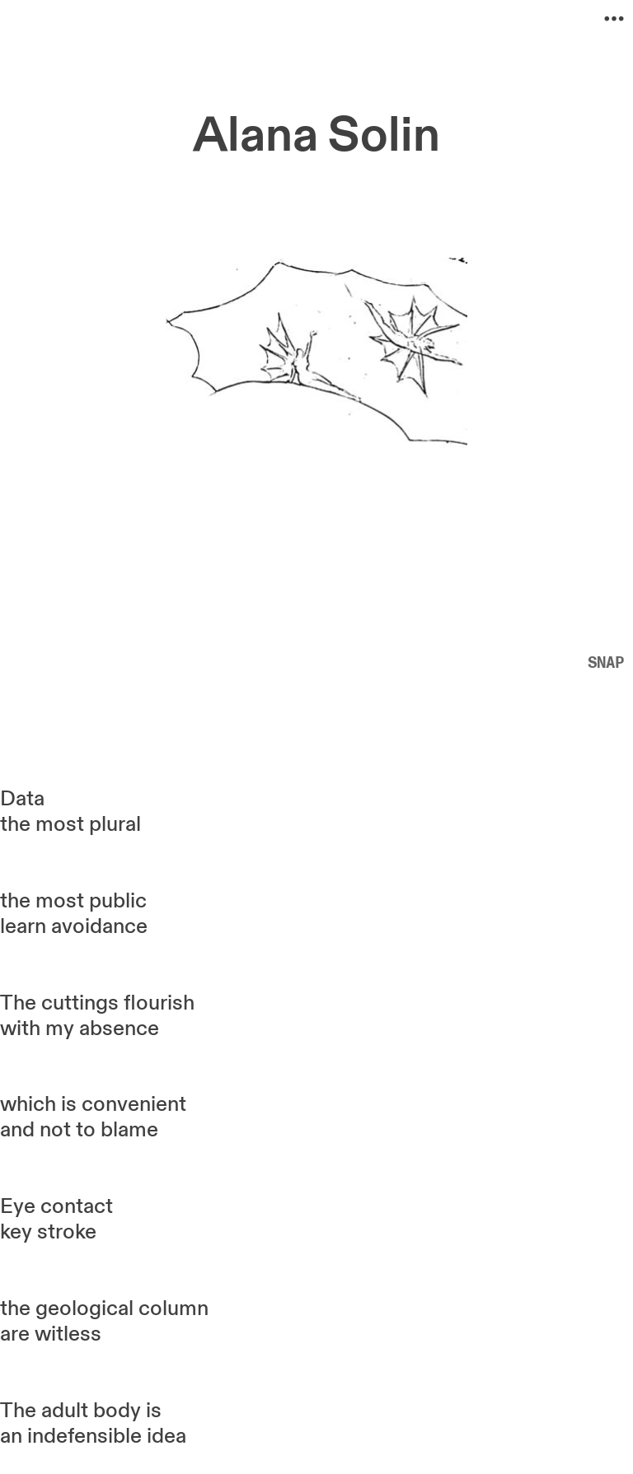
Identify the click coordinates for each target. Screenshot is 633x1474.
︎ (614, 19)
